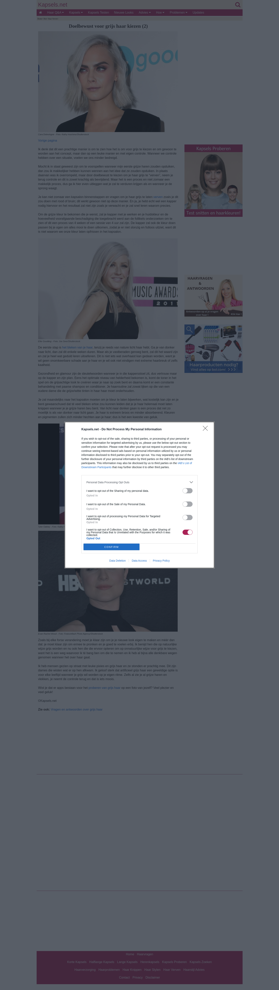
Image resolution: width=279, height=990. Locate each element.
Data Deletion (117, 560)
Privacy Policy (161, 560)
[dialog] (139, 495)
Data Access (139, 560)
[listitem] (139, 482)
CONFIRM (111, 547)
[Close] (206, 429)
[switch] (188, 490)
